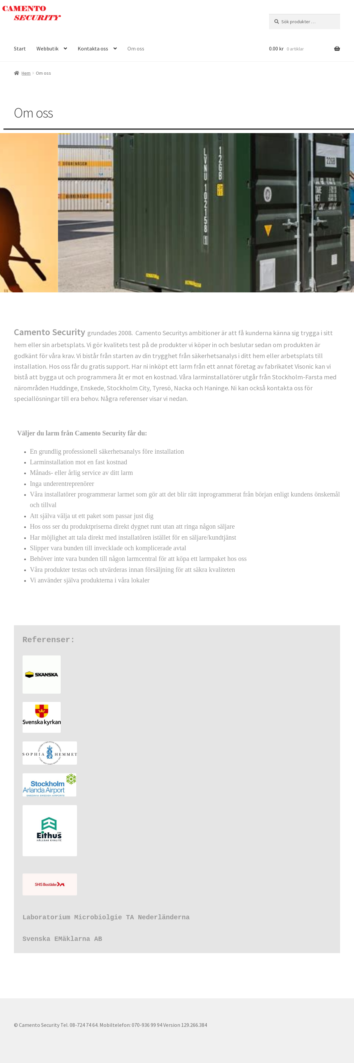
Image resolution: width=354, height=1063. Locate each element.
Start (20, 48)
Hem (26, 73)
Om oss (135, 48)
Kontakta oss (93, 48)
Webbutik (47, 48)
